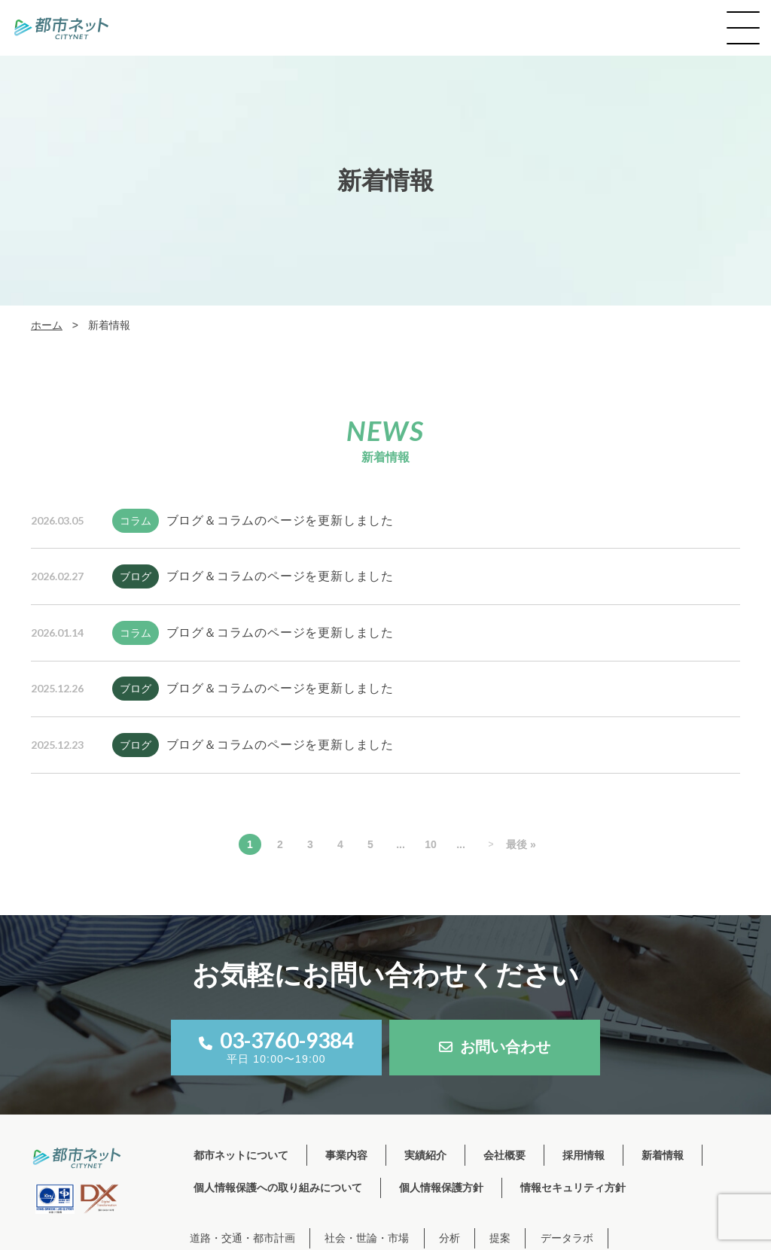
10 (431, 844)
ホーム (46, 325)
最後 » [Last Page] (521, 844)
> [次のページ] (490, 844)
